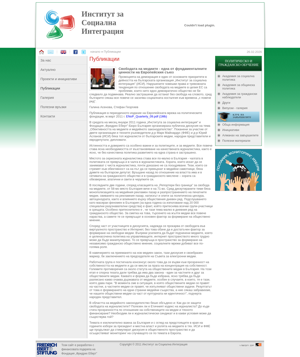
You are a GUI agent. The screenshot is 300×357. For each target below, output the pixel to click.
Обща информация (235, 124)
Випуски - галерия (234, 108)
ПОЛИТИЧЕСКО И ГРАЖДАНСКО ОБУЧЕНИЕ (238, 63)
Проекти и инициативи (58, 79)
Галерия (47, 98)
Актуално (47, 70)
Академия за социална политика (238, 77)
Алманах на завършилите (240, 135)
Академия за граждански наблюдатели (239, 95)
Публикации (112, 51)
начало (95, 51)
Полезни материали (236, 140)
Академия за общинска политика (238, 86)
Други (226, 102)
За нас (45, 60)
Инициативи (230, 130)
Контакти (47, 116)
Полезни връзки (53, 107)
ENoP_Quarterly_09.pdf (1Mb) (146, 116)
